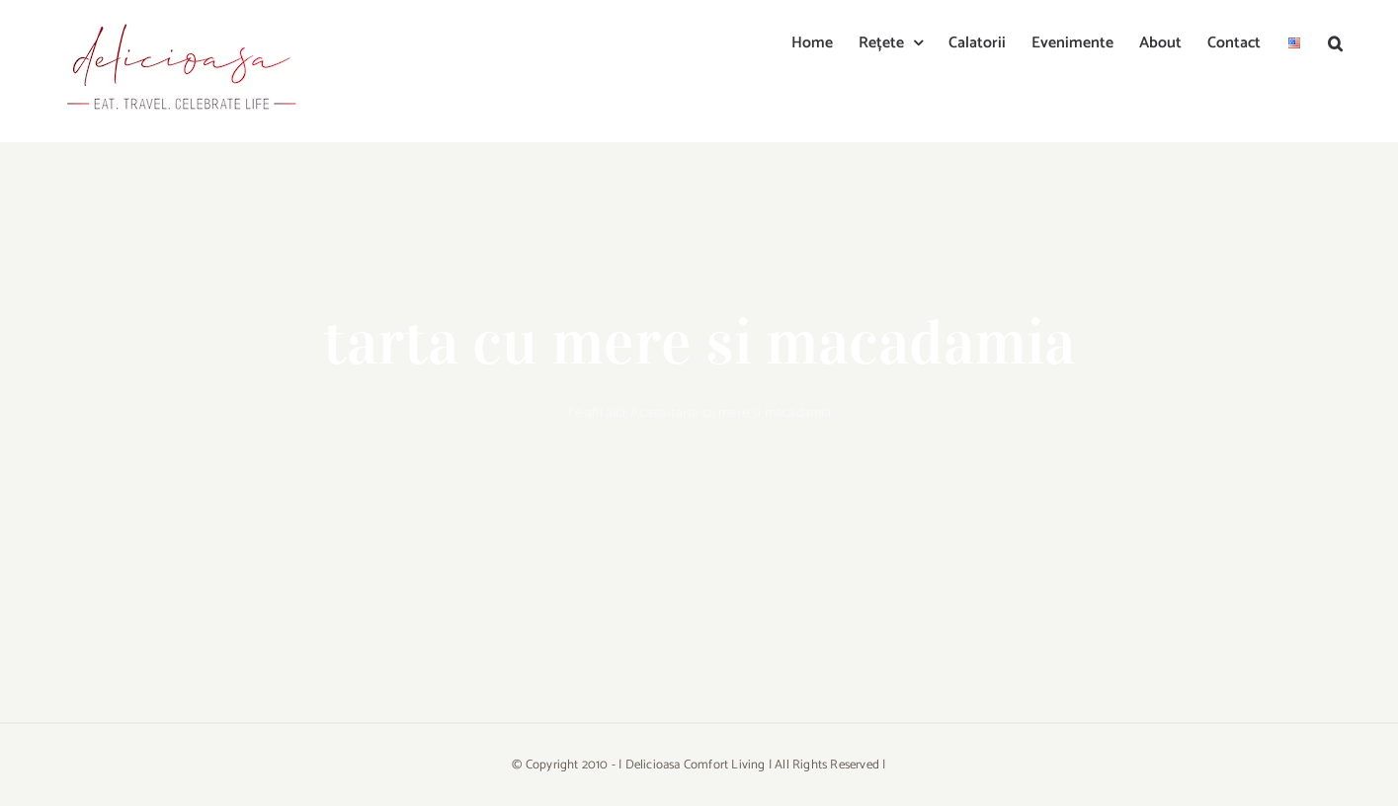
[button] (1335, 41)
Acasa (648, 413)
